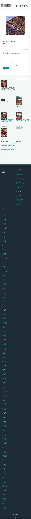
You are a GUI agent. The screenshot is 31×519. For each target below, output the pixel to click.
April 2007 (3, 464)
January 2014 (3, 358)
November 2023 (4, 240)
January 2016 (3, 332)
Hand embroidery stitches (19, 190)
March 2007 (3, 465)
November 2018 (4, 300)
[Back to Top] (15, 518)
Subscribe (3, 172)
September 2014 (4, 348)
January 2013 (3, 374)
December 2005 (4, 485)
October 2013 (3, 362)
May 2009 (3, 431)
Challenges (17, 177)
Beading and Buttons (19, 173)
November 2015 (4, 335)
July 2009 (3, 429)
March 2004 (3, 507)
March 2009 (3, 434)
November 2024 (4, 224)
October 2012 (3, 378)
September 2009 (4, 426)
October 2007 (3, 456)
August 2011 (3, 396)
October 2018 (3, 301)
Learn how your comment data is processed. (18, 69)
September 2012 (4, 379)
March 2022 (3, 263)
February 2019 (3, 297)
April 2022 (3, 262)
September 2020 (4, 285)
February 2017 (3, 317)
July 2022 (3, 261)
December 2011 (4, 391)
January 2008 (3, 452)
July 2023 (3, 245)
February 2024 (3, 236)
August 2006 (3, 474)
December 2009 (4, 422)
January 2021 (3, 280)
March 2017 (3, 315)
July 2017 (3, 310)
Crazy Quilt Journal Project (19, 179)
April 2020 (3, 291)
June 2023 (3, 246)
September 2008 (4, 442)
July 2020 (3, 288)
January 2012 (3, 390)
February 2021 (3, 279)
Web (16, 203)
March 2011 (3, 403)
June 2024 (3, 231)
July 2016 (3, 326)
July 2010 (3, 413)
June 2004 (3, 503)
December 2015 (4, 334)
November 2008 (4, 439)
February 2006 (3, 482)
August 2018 (3, 304)
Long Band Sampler (18, 195)
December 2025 (4, 218)
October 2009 (3, 425)
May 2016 (3, 327)
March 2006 (3, 481)
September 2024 (4, 227)
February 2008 (3, 451)
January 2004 (3, 508)
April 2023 (3, 249)
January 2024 (3, 237)
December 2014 (4, 344)
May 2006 (3, 478)
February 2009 (3, 435)
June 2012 (3, 383)
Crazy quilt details (18, 178)
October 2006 (3, 472)
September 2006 (4, 473)
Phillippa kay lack (3, 152)
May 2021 (3, 275)
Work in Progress (18, 204)
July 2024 (3, 229)
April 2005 (3, 494)
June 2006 (3, 477)
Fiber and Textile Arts (19, 186)
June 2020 (3, 289)
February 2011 (3, 404)
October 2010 (3, 409)
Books (17, 175)
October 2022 (3, 257)
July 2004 (3, 502)
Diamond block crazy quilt (19, 183)
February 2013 (3, 373)
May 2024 (3, 232)
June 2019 (3, 296)
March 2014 (3, 356)
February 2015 (3, 343)
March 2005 (3, 495)
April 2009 (3, 433)
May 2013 (3, 369)
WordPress (18, 512)
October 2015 (3, 336)
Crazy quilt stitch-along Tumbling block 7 (14, 8)
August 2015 (3, 339)
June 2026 (3, 210)
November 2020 (4, 283)
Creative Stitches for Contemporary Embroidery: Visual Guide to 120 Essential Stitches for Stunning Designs (7, 120)
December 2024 (4, 223)
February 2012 (3, 388)
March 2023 (3, 250)
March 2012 (3, 387)
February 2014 (3, 357)
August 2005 (3, 490)
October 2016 (3, 322)
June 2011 (3, 399)
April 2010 (3, 417)
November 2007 (4, 455)
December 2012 (4, 375)
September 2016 (4, 323)
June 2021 (3, 274)
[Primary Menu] (29, 1)
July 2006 (3, 476)
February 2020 (3, 293)
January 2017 (3, 318)
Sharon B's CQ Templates (19, 199)
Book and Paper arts (18, 174)
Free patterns (18, 187)
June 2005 (3, 491)
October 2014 (3, 347)
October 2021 (3, 270)
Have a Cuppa (18, 191)
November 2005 (4, 486)
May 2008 (3, 447)
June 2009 (3, 430)
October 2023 (3, 241)
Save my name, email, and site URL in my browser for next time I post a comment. (13, 65)
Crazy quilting (6, 8)
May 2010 (3, 416)
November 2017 (4, 306)
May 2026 (3, 211)
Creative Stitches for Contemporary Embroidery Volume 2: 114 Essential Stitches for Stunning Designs (22, 105)
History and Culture (18, 192)
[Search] (17, 79)
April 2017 (3, 314)
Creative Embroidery (18, 182)
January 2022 (3, 266)
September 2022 (4, 258)
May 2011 (3, 400)
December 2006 (4, 469)
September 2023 (4, 242)
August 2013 (3, 365)
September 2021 (4, 271)
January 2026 (3, 216)
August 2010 (3, 412)
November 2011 (4, 392)
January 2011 (3, 405)
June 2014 (3, 352)
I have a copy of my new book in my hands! (9, 143)
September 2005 (4, 489)
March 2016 (3, 330)
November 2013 (4, 361)
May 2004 (3, 504)
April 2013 (3, 370)
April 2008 (3, 448)
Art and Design (18, 170)
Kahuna (15, 512)
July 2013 (3, 366)
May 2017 (3, 313)
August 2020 (3, 287)
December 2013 (4, 360)
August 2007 (3, 459)
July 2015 (3, 340)
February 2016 (3, 331)
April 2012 (3, 386)
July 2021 (3, 272)
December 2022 (4, 254)
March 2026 (3, 214)
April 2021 (3, 276)
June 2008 (3, 446)
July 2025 (3, 220)
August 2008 (3, 443)
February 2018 (3, 305)
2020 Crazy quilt (18, 169)
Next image (26, 49)
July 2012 (3, 382)
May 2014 (3, 353)
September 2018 (4, 302)
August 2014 (3, 349)
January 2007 (3, 468)
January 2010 (3, 421)
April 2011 (3, 401)
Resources (17, 196)
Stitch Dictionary (18, 200)
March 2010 (3, 418)
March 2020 (3, 292)
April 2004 (3, 506)
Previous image (5, 49)
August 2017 (3, 309)
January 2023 (3, 253)
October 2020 (3, 284)
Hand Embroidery (18, 188)
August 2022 (3, 259)
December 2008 (4, 438)
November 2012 (4, 377)
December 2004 (4, 498)
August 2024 (3, 228)
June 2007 (3, 461)
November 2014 (4, 345)
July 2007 (3, 460)
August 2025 (3, 219)
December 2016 (4, 319)
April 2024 (3, 233)
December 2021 (4, 267)
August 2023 (3, 244)
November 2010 (4, 408)
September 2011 (4, 395)
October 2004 (3, 499)
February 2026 (3, 215)
